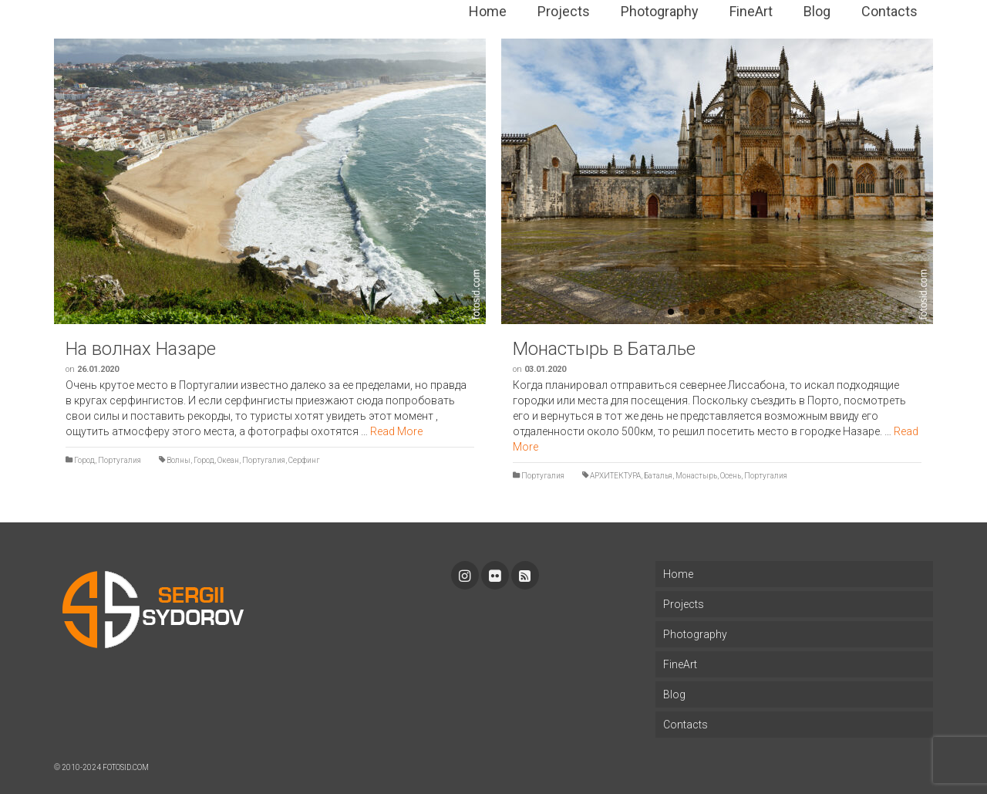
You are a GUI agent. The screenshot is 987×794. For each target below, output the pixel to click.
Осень (730, 475)
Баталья (658, 475)
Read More (396, 431)
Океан (228, 460)
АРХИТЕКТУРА (615, 475)
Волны (178, 460)
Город (84, 460)
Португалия (119, 460)
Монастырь (696, 475)
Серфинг (304, 460)
